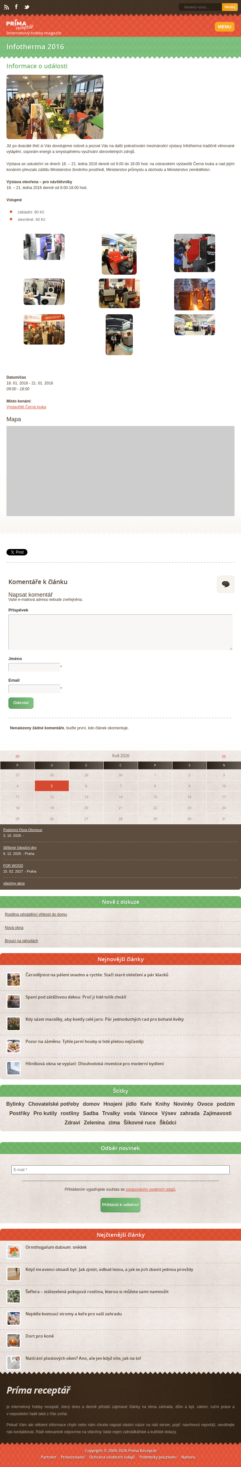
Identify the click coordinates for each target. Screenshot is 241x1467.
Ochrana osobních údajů (112, 1457)
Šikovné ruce (140, 1122)
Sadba (91, 1113)
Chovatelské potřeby (53, 1104)
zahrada (189, 1113)
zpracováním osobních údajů (150, 1189)
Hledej (230, 7)
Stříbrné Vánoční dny (20, 847)
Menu (224, 26)
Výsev (169, 1113)
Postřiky (19, 1113)
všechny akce (14, 883)
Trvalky (111, 1113)
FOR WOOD (13, 865)
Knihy (162, 1104)
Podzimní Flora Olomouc (22, 830)
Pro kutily (45, 1113)
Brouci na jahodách (21, 941)
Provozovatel (72, 1457)
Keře (146, 1104)
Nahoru (188, 1457)
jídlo (131, 1104)
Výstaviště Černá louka (26, 407)
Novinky (183, 1104)
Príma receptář (20, 24)
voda (130, 1113)
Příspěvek (18, 610)
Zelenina (94, 1122)
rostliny (70, 1113)
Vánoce (148, 1113)
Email (14, 680)
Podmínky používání (158, 1457)
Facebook (16, 7)
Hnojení (112, 1104)
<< (17, 755)
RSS (7, 7)
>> (224, 755)
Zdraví (72, 1122)
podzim (226, 1104)
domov (91, 1104)
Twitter (27, 7)
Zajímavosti (217, 1113)
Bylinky (15, 1104)
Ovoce (205, 1104)
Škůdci (168, 1122)
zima (114, 1122)
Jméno (15, 658)
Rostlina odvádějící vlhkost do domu (36, 914)
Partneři (48, 1457)
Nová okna (14, 927)
